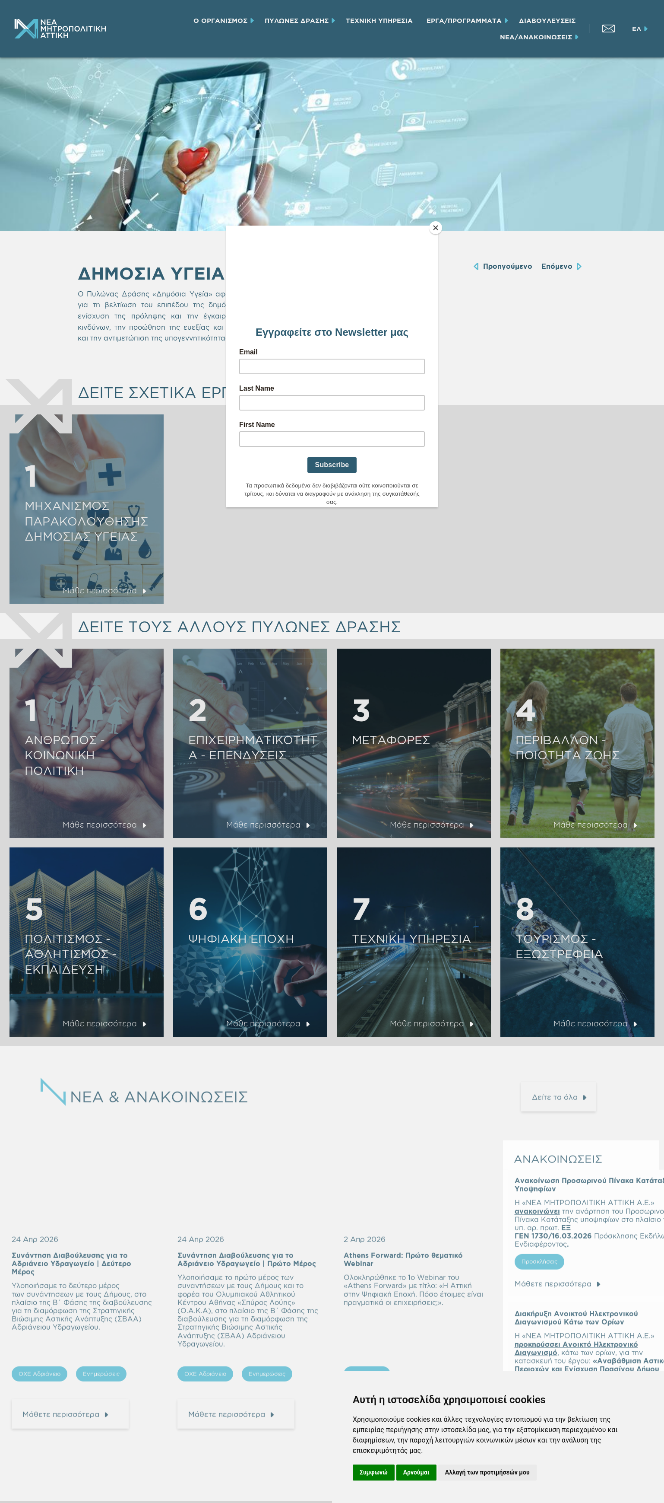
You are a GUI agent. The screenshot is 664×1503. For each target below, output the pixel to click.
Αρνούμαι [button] (416, 1472)
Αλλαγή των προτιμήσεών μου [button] (487, 1472)
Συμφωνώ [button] (374, 1472)
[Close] (435, 227)
